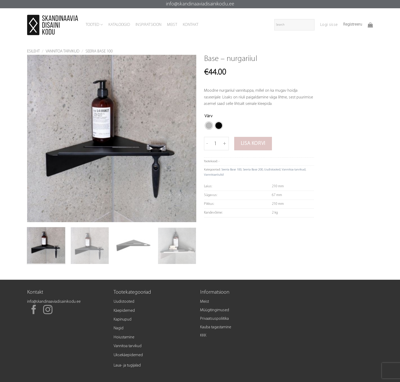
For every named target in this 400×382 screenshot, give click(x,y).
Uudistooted (272, 169)
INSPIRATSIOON (148, 25)
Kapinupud (122, 319)
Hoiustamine (124, 337)
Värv (209, 116)
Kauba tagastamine (215, 327)
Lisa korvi (253, 143)
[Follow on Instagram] (47, 310)
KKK (203, 335)
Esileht (33, 51)
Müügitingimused (214, 310)
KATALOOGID (119, 25)
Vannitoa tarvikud (62, 51)
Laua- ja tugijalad (127, 365)
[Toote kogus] (215, 143)
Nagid (118, 328)
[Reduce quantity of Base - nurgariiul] (207, 143)
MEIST (172, 25)
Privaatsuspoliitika (214, 319)
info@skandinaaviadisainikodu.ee (200, 4)
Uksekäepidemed (128, 355)
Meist (204, 302)
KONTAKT (190, 25)
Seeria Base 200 (253, 169)
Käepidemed (124, 311)
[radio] (209, 125)
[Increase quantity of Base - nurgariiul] (225, 143)
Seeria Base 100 (99, 51)
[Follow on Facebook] (33, 310)
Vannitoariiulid (214, 174)
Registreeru (352, 24)
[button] (329, 24)
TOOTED (94, 24)
